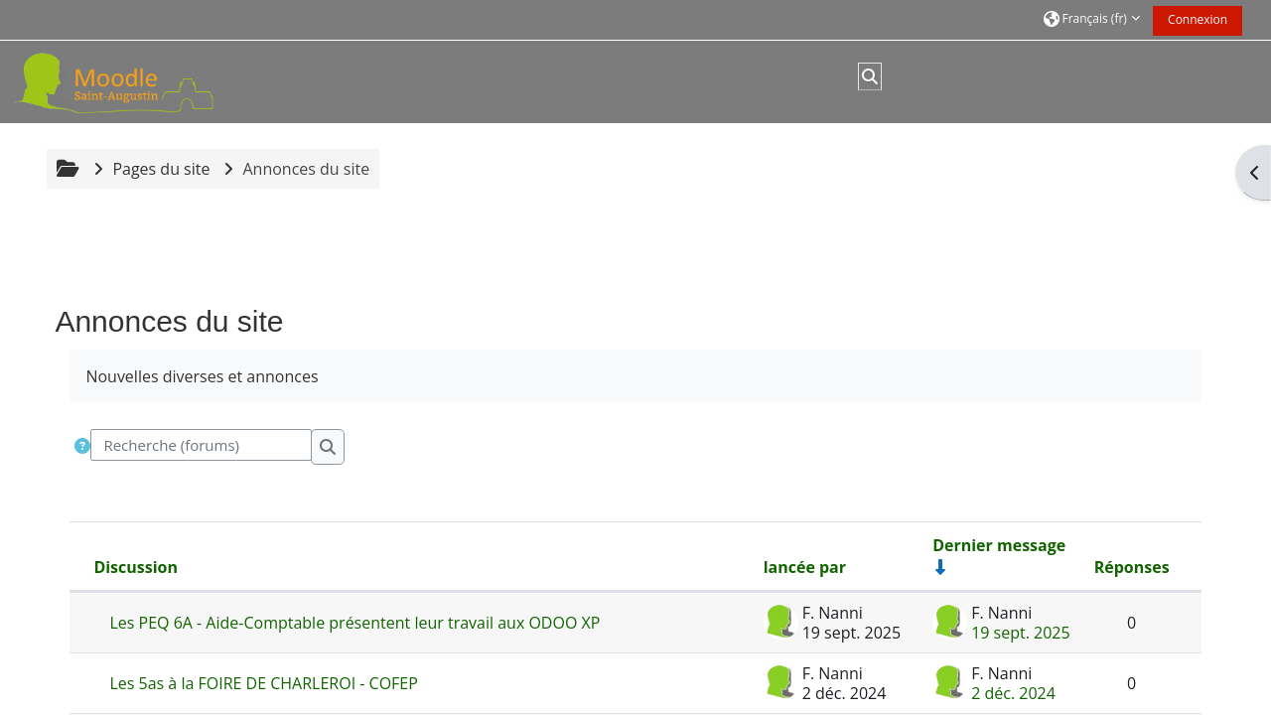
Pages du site (161, 169)
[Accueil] (137, 80)
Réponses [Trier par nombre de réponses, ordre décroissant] (1132, 567)
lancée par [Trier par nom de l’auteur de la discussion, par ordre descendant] (805, 567)
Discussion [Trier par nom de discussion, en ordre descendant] (135, 567)
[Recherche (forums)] (201, 445)
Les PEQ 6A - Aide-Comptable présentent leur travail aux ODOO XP (354, 623)
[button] (1092, 20)
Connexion (1197, 19)
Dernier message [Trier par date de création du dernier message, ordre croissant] (998, 545)
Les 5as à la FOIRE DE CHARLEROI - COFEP (263, 683)
